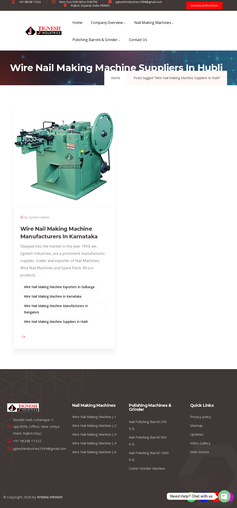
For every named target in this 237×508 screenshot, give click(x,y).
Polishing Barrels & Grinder (96, 42)
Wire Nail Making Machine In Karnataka (52, 296)
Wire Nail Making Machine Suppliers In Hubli (56, 322)
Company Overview (108, 25)
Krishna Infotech (49, 497)
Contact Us (138, 42)
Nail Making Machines (154, 25)
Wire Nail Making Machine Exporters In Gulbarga (59, 287)
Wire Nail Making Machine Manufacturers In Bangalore (56, 309)
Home (77, 25)
